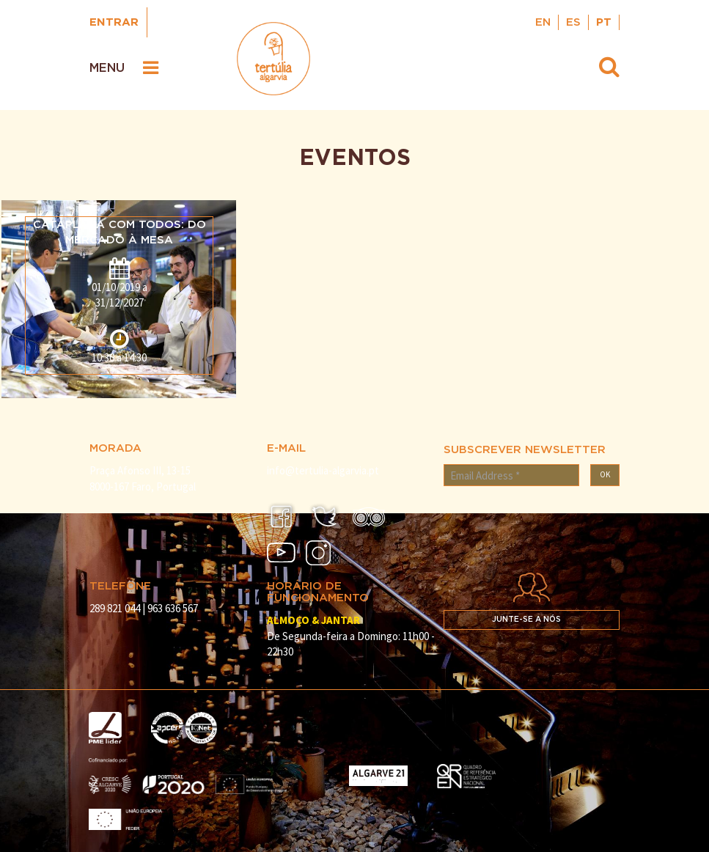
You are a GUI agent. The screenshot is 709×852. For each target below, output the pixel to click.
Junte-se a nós (526, 619)
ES (573, 22)
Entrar (114, 22)
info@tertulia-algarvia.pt (323, 470)
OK (605, 474)
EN (543, 22)
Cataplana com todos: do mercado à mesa (119, 232)
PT (603, 22)
